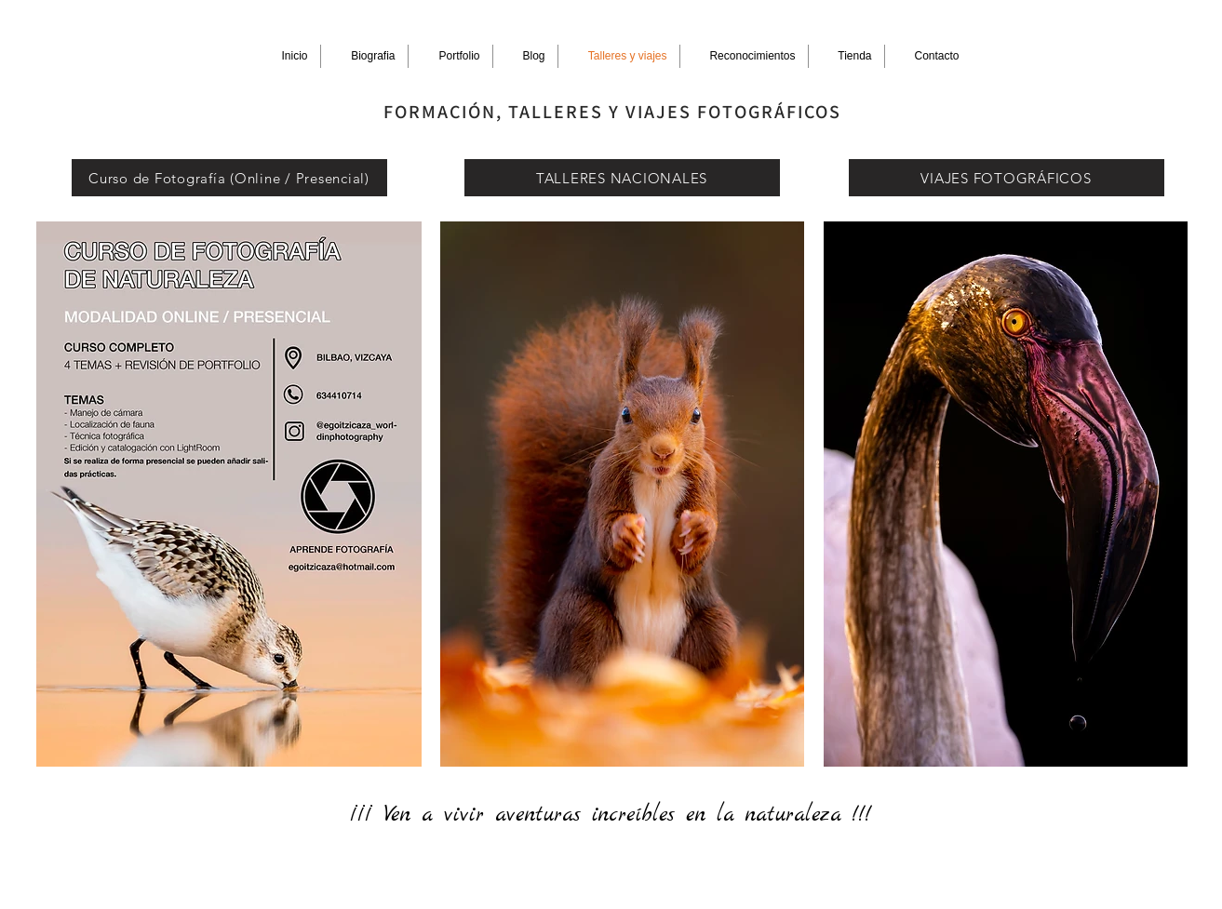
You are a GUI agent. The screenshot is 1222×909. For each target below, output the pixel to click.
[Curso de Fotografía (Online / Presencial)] (229, 177)
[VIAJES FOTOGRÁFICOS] (1006, 177)
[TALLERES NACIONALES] (622, 177)
